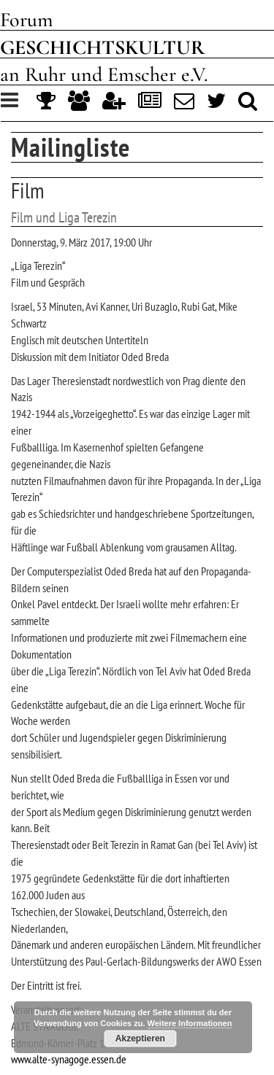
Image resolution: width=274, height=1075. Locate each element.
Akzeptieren (140, 1038)
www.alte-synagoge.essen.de (68, 1059)
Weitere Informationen (190, 1023)
